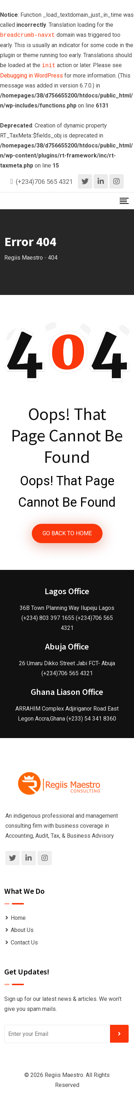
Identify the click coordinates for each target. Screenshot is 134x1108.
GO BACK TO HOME (67, 533)
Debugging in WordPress (31, 75)
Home (18, 917)
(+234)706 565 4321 (44, 181)
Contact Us (24, 942)
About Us (22, 930)
